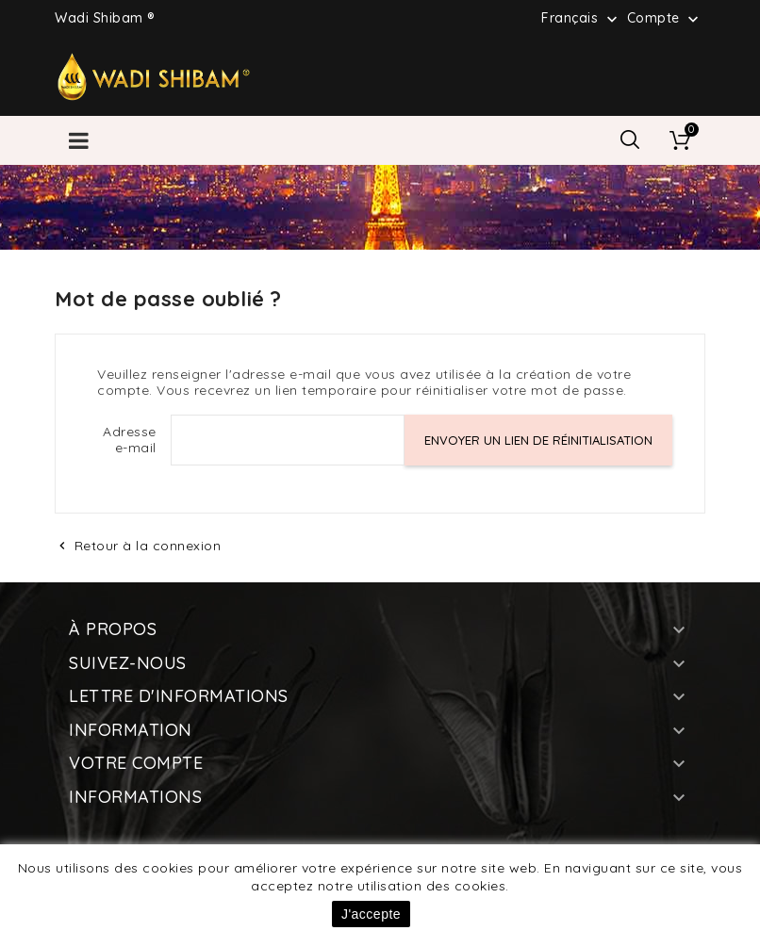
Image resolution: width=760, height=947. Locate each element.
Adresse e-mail (130, 440)
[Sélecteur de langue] (581, 17)
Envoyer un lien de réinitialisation (538, 440)
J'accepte (371, 914)
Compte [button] (665, 18)
